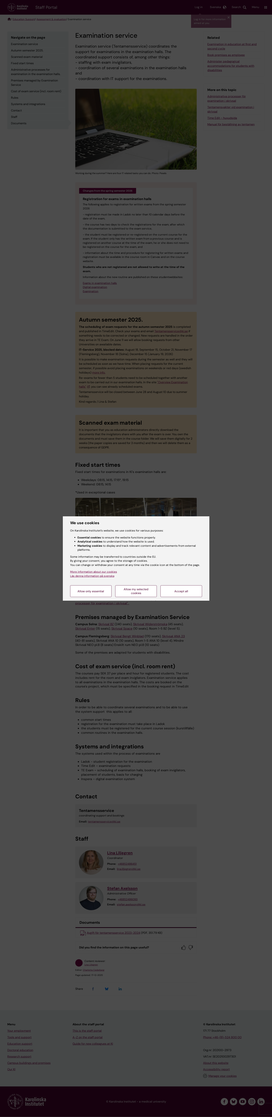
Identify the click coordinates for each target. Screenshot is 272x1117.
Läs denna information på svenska (92, 576)
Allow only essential (90, 591)
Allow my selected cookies (136, 591)
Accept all (181, 591)
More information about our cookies (93, 572)
